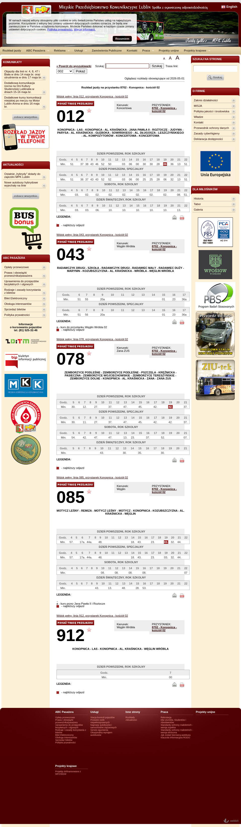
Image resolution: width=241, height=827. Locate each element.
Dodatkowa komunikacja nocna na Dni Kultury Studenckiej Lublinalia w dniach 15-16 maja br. (19, 87)
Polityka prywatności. (60, 29)
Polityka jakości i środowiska (211, 111)
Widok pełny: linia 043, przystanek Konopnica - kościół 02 (92, 234)
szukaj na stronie (207, 59)
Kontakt (132, 50)
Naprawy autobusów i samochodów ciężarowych (103, 726)
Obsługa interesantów (17, 303)
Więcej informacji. (84, 29)
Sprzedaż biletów (15, 309)
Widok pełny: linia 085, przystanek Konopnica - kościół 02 (92, 477)
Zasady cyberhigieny (207, 133)
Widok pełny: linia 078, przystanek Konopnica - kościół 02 (92, 339)
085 (70, 497)
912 (70, 635)
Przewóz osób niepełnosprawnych (100, 721)
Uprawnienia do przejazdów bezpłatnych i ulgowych (21, 283)
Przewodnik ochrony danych (211, 127)
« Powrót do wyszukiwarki (73, 66)
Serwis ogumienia (99, 730)
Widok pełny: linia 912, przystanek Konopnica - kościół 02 (92, 615)
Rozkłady (130, 717)
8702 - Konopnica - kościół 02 (164, 110)
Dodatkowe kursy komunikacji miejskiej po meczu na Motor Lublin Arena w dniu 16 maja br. (22, 102)
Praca (147, 50)
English (231, 7)
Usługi (79, 50)
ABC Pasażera (36, 50)
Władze (198, 116)
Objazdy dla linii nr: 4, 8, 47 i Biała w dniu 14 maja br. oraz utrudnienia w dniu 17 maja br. (23, 74)
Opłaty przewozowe (16, 267)
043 (70, 254)
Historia (198, 198)
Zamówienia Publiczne (107, 50)
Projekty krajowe (196, 50)
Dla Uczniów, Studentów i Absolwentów (173, 721)
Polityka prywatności (17, 314)
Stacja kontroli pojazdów (102, 717)
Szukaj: (100, 66)
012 (70, 116)
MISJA (198, 105)
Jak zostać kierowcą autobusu (176, 735)
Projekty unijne (169, 50)
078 (70, 358)
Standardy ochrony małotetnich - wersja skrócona (177, 731)
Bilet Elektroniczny (15, 298)
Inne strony (133, 711)
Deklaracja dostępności (208, 138)
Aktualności (131, 720)
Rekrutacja (166, 717)
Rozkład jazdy (12, 50)
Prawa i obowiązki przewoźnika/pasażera (18, 274)
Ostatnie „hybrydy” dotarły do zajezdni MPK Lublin (22, 175)
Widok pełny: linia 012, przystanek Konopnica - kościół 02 (92, 96)
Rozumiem (122, 38)
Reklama (60, 50)
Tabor (197, 204)
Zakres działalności (206, 100)
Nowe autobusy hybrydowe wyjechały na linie (21, 184)
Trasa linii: (171, 66)
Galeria (198, 209)
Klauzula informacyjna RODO (175, 737)
